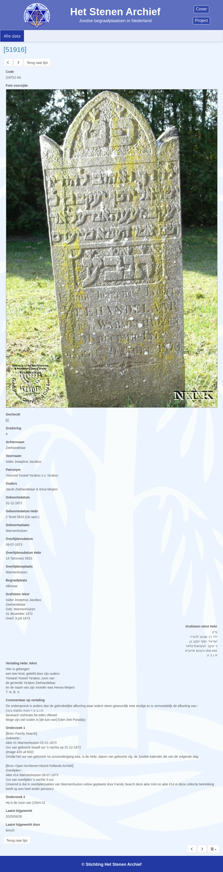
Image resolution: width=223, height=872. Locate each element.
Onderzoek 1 (15, 728)
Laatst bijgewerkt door (23, 824)
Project (201, 20)
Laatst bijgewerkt (19, 811)
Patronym (13, 469)
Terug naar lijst (37, 63)
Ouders (11, 483)
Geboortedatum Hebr (22, 511)
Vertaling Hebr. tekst (21, 663)
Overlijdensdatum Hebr (23, 552)
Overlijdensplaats (19, 566)
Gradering (13, 428)
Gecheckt (13, 414)
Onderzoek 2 (15, 797)
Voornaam (13, 456)
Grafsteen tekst (17, 594)
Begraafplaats (16, 580)
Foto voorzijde (17, 85)
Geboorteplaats (17, 525)
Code (10, 72)
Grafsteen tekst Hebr (201, 626)
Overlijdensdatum (19, 539)
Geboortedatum (18, 497)
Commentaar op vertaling (25, 700)
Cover (201, 9)
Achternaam (15, 442)
